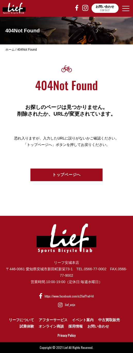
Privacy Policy (66, 335)
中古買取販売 (109, 320)
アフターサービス (53, 320)
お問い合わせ (98, 326)
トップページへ (66, 174)
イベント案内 (83, 320)
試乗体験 (27, 326)
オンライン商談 (51, 326)
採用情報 (75, 326)
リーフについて (21, 320)
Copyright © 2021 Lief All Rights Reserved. (66, 347)
